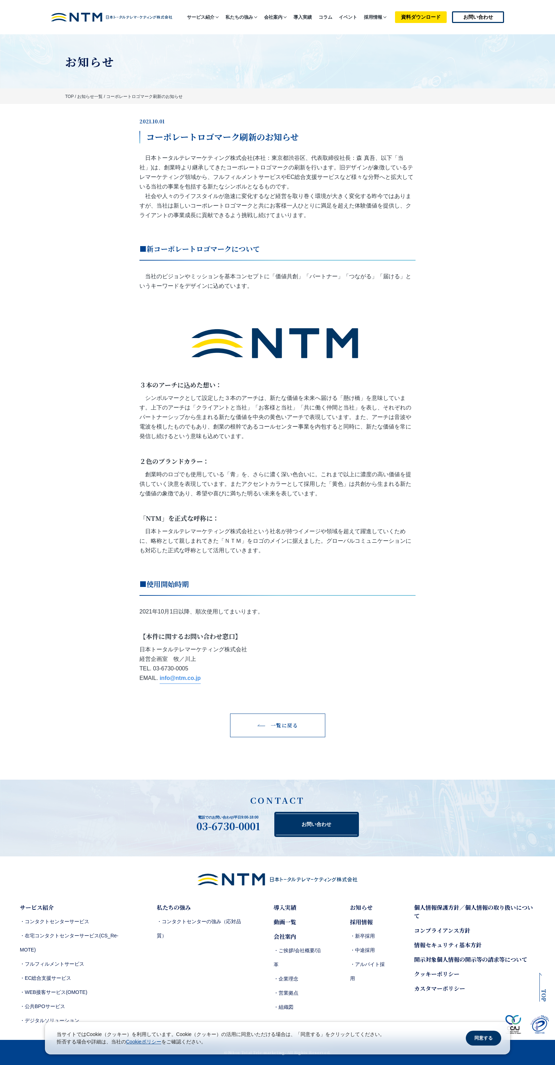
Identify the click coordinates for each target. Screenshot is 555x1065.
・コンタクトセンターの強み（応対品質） (199, 928)
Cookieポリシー (143, 1041)
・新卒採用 (362, 936)
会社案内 (273, 17)
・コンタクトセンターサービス (54, 921)
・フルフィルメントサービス (52, 964)
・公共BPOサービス (42, 1006)
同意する (483, 1038)
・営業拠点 (286, 993)
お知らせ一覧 (90, 96)
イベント (348, 17)
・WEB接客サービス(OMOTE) (53, 992)
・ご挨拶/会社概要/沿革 (297, 957)
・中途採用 (362, 950)
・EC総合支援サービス (45, 978)
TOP (69, 96)
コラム (325, 17)
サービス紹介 (200, 17)
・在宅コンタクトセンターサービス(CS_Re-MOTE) (69, 943)
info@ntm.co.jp (180, 678)
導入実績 (302, 17)
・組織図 (283, 1007)
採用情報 (373, 17)
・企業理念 (286, 979)
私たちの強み (239, 17)
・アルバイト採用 (367, 971)
